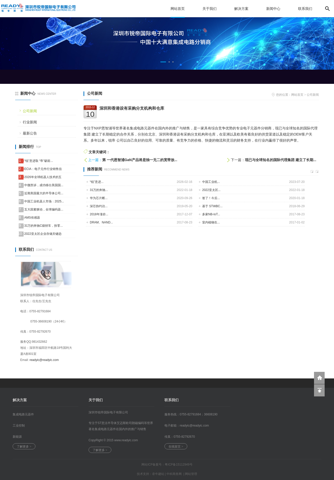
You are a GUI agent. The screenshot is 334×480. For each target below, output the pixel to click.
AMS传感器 (32, 217)
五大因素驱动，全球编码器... (43, 209)
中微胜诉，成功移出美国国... (43, 185)
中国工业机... (211, 182)
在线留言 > (176, 446)
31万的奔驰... (99, 190)
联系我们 (305, 9)
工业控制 (19, 425)
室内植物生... (211, 222)
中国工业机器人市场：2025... (44, 201)
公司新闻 (30, 111)
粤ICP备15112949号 (178, 464)
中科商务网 (174, 474)
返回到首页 (319, 378)
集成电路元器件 (23, 414)
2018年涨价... (99, 214)
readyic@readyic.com (44, 360)
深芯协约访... (99, 206)
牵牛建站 (158, 474)
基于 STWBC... (212, 206)
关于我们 (209, 9)
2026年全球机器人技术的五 (42, 177)
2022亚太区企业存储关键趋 (42, 234)
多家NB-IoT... (211, 214)
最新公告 (30, 133)
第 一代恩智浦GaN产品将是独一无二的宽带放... (139, 160)
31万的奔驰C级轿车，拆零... (43, 225)
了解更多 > (24, 446)
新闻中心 (273, 9)
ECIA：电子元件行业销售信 (43, 169)
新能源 (17, 436)
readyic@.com (194, 425)
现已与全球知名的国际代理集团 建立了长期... (280, 160)
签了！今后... (211, 198)
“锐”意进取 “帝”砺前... (38, 161)
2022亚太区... (211, 190)
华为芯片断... (99, 198)
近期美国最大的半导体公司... (43, 193)
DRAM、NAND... (101, 222)
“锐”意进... (96, 182)
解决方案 (241, 9)
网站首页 (178, 9)
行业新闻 (30, 122)
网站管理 (191, 474)
